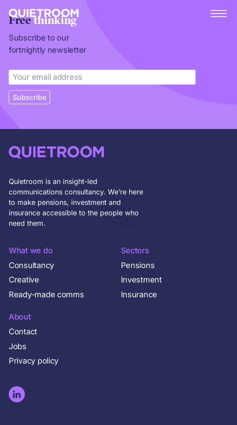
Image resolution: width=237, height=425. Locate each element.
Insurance (139, 294)
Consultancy (31, 265)
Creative (24, 279)
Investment (141, 279)
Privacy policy (33, 360)
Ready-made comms (46, 294)
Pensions (138, 265)
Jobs (18, 346)
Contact (23, 331)
